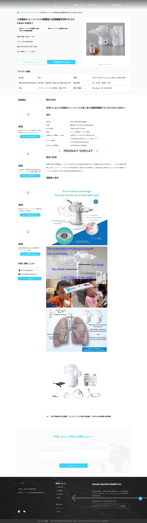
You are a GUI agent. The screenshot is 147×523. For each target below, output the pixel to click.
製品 (23, 12)
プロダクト (65, 5)
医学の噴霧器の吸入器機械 (59, 416)
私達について (79, 5)
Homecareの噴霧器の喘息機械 (101, 416)
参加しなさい (124, 506)
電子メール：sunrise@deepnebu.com (31, 492)
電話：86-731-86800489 (27, 489)
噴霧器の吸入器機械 (32, 12)
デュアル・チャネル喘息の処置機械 (79, 416)
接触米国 (92, 5)
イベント (103, 5)
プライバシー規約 (42, 521)
